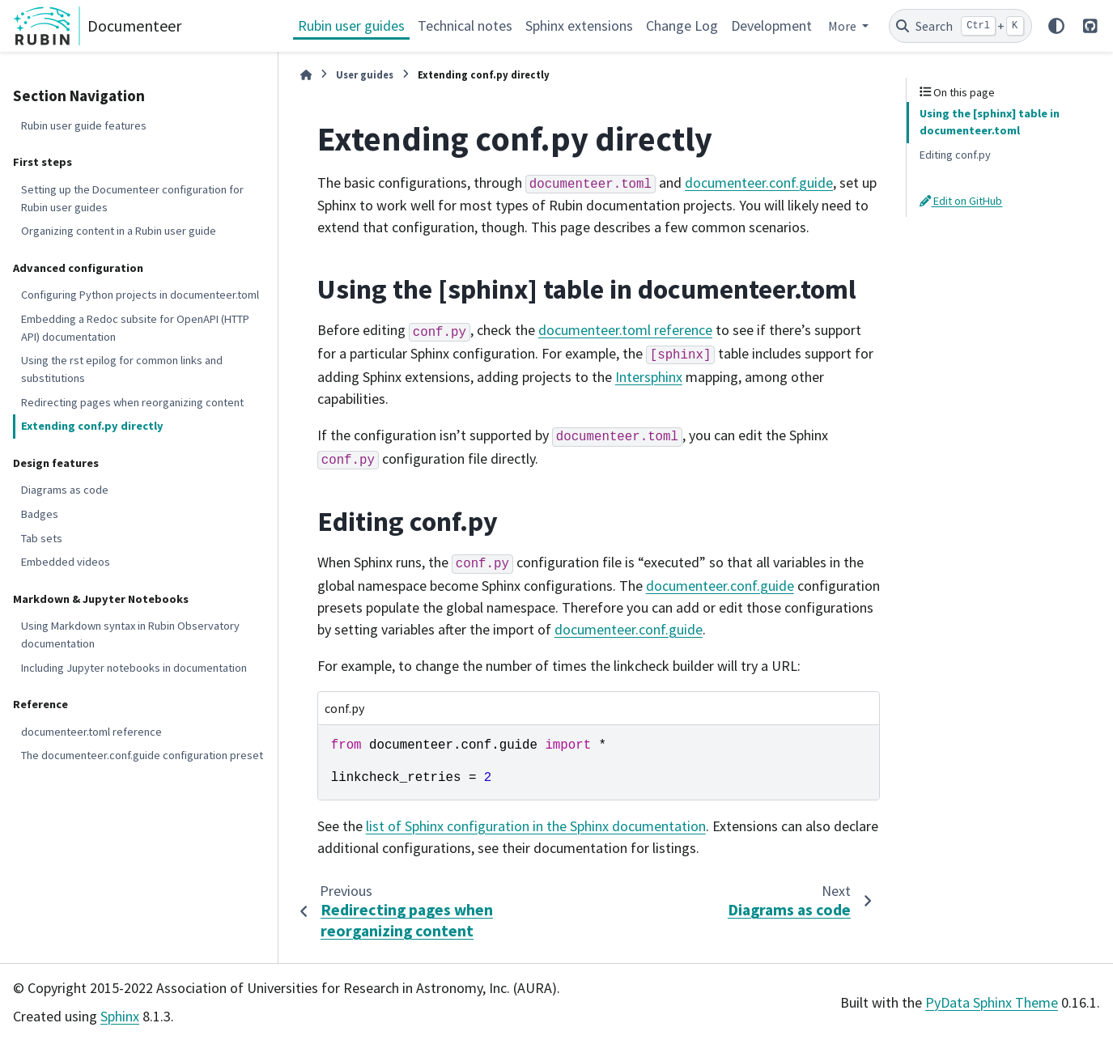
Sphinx (119, 1016)
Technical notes (465, 25)
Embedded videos (65, 561)
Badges (39, 514)
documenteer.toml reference (91, 731)
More (843, 26)
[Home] (306, 75)
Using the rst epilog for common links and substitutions (122, 369)
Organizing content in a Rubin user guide (118, 230)
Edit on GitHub (961, 200)
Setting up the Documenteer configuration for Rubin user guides (132, 198)
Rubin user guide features (84, 125)
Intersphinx (648, 376)
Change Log (682, 25)
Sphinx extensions (579, 25)
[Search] (960, 26)
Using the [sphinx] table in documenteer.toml (990, 122)
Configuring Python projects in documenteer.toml (140, 294)
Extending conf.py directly (92, 425)
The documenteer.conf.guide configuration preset (142, 755)
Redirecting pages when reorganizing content (132, 402)
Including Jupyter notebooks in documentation (134, 667)
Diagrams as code (64, 489)
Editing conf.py (955, 154)
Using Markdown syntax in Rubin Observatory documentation (130, 634)
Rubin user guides (351, 25)
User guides (364, 74)
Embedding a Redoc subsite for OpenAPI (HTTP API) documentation (135, 328)
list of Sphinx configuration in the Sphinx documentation (536, 826)
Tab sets (41, 538)
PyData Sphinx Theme (991, 1002)
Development (771, 25)
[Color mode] (1056, 26)
